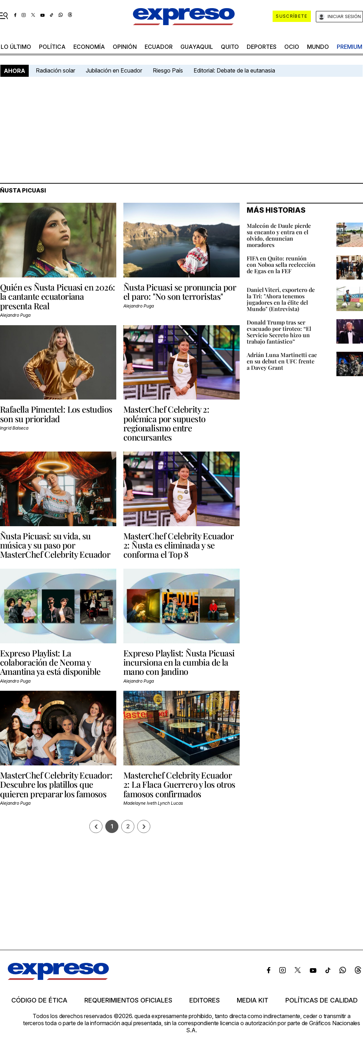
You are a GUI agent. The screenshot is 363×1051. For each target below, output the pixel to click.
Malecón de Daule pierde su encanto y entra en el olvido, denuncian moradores (279, 235)
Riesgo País (168, 70)
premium (349, 47)
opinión (125, 47)
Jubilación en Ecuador (114, 70)
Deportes (262, 47)
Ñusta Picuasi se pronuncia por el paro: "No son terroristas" (179, 291)
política (52, 47)
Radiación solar (55, 70)
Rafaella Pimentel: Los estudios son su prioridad (56, 413)
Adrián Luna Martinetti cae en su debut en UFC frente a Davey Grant (282, 361)
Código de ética (39, 1000)
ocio (291, 47)
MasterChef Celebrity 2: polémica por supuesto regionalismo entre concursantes (166, 423)
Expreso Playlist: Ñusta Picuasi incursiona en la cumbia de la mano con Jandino (178, 662)
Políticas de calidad (321, 1000)
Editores (204, 1000)
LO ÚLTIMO (16, 47)
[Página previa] (96, 826)
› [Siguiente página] (144, 826)
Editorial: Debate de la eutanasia (234, 70)
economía (89, 47)
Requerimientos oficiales (128, 1000)
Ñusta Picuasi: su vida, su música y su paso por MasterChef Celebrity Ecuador (55, 545)
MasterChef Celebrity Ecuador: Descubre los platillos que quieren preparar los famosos (56, 784)
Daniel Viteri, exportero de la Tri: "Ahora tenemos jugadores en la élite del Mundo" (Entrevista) (281, 299)
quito (230, 47)
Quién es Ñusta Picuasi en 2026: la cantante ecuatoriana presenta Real (57, 296)
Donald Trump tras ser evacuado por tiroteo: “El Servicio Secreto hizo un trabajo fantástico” (279, 331)
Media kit (252, 1000)
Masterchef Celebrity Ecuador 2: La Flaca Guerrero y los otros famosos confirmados (179, 784)
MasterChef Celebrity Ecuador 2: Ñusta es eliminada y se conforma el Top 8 (178, 545)
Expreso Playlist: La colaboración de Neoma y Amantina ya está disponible (50, 662)
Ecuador (159, 47)
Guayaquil (196, 47)
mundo (318, 47)
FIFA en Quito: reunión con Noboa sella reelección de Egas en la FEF (281, 264)
